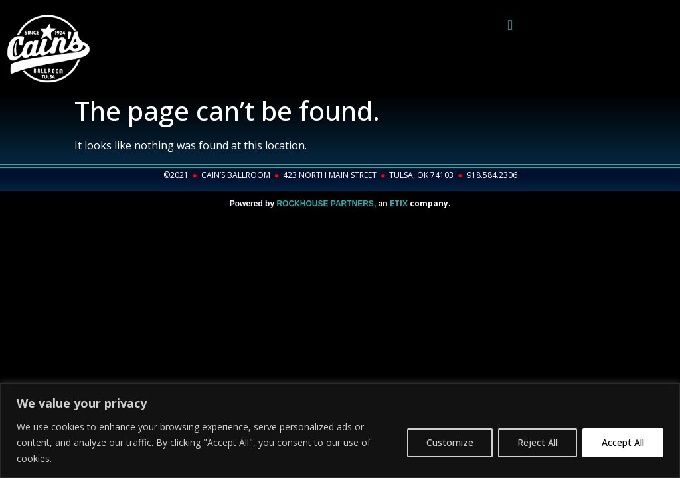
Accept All (623, 442)
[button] (509, 25)
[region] (340, 430)
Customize (449, 442)
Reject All (537, 442)
